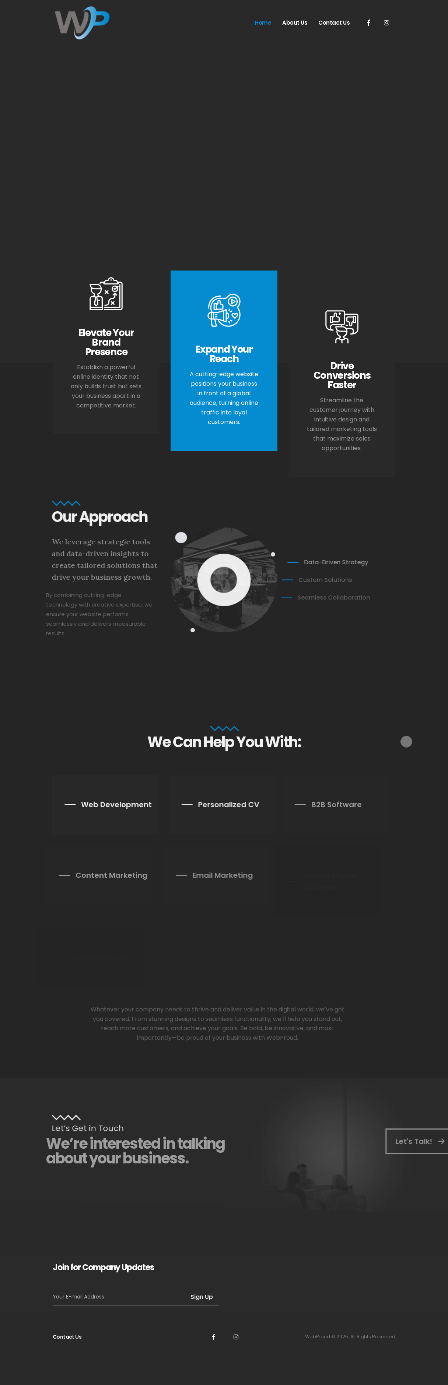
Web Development (104, 804)
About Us (294, 23)
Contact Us (334, 23)
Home (263, 23)
